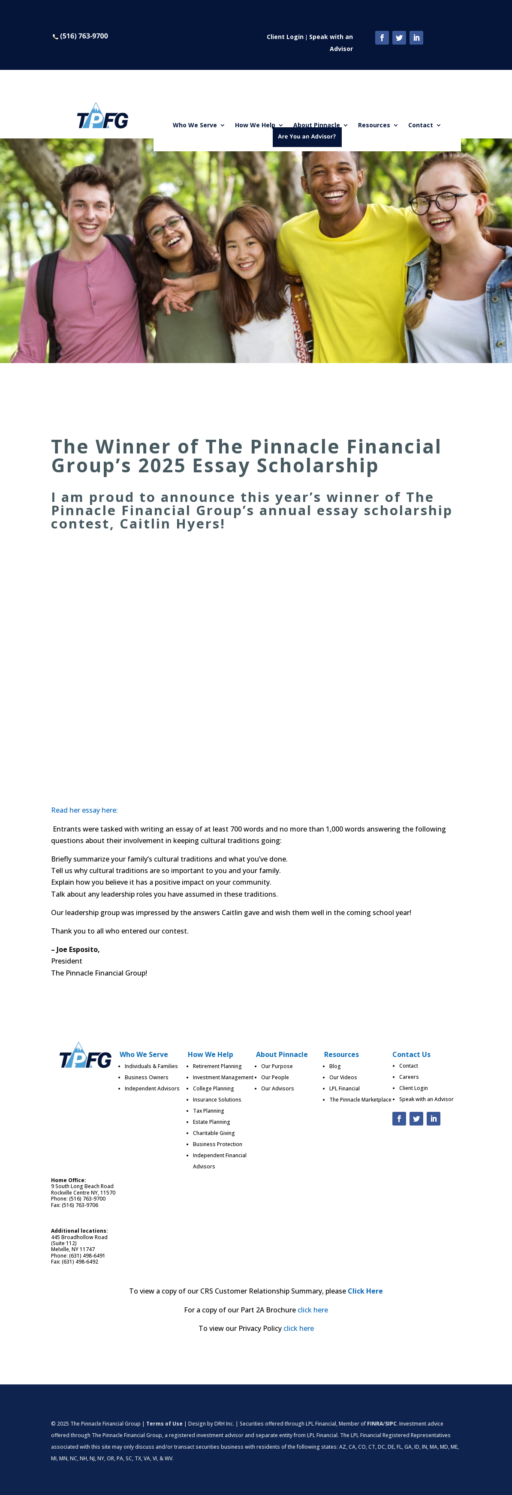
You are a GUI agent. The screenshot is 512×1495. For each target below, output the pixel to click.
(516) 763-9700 (87, 1198)
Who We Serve (195, 125)
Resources (374, 125)
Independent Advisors (152, 1088)
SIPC (391, 1423)
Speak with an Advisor (426, 1099)
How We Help (255, 125)
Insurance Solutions (217, 1099)
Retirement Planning (217, 1066)
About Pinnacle (316, 125)
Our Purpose (277, 1066)
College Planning (213, 1088)
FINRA (375, 1423)
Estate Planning (211, 1122)
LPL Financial (344, 1088)
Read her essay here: (84, 810)
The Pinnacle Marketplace (360, 1099)
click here (313, 1310)
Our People (275, 1077)
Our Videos (343, 1077)
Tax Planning (208, 1110)
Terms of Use (164, 1423)
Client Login (285, 37)
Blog (335, 1066)
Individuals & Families (151, 1066)
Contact (420, 125)
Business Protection (217, 1144)
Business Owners (147, 1077)
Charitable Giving (214, 1133)
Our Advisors (277, 1088)
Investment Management (223, 1077)
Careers (409, 1077)
